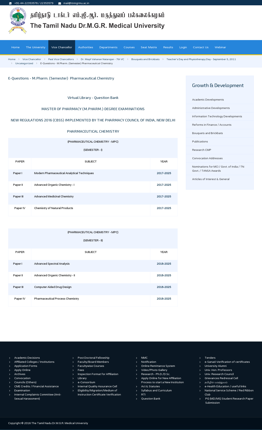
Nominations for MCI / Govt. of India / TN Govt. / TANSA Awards (218, 168)
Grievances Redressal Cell (221, 378)
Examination (22, 390)
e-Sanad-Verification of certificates (227, 362)
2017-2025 (164, 173)
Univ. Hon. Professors (218, 370)
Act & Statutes (150, 386)
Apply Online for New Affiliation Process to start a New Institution (162, 380)
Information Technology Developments (217, 116)
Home (15, 47)
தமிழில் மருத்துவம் (216, 382)
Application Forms (25, 366)
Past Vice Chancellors (61, 59)
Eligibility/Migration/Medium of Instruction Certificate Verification (99, 392)
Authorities (85, 47)
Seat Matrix (149, 47)
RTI (143, 394)
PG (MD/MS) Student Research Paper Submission (229, 400)
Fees (81, 370)
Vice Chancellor (61, 47)
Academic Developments (208, 99)
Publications (200, 141)
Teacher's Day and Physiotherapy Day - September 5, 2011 (201, 59)
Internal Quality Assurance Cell (97, 386)
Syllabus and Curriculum (156, 390)
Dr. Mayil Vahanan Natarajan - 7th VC (102, 59)
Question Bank (150, 398)
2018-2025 (164, 263)
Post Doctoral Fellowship (94, 357)
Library (82, 378)
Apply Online (22, 370)
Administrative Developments (211, 108)
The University (35, 47)
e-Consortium (86, 382)
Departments (108, 47)
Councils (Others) (25, 382)
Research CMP (201, 150)
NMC (144, 357)
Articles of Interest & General (210, 179)
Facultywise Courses (91, 366)
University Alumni (216, 366)
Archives (19, 374)
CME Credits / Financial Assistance (36, 386)
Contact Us (201, 47)
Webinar (220, 47)
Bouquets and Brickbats (145, 59)
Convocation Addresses (207, 158)
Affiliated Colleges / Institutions (34, 362)
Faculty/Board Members (93, 362)
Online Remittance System (158, 366)
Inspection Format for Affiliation (98, 374)
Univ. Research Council (219, 374)
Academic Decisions (27, 357)
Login (183, 47)
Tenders (210, 357)
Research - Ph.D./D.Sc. (155, 374)
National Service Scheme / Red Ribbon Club (229, 392)
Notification (148, 362)
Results (168, 47)
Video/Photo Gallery (154, 370)
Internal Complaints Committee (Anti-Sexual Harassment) (37, 396)
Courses (129, 47)
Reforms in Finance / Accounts (212, 125)
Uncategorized (24, 63)
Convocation (22, 378)
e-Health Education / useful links (225, 386)
